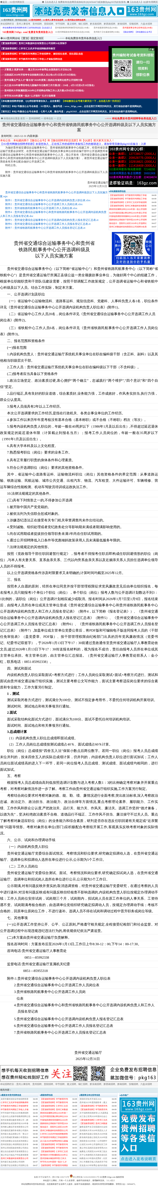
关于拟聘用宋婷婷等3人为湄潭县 (94, 1113)
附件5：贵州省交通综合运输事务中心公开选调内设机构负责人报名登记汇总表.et (52, 220)
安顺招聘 (133, 24)
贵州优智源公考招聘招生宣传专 (14, 1144)
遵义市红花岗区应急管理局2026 (93, 1148)
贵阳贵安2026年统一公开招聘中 (93, 1141)
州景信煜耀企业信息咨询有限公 (14, 1141)
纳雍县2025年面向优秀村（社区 (93, 1158)
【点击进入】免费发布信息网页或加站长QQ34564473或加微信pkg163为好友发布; (85, 2)
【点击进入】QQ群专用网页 (143, 2)
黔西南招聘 (109, 24)
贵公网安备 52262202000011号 (86, 1177)
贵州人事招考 (23, 24)
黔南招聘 (122, 24)
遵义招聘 (71, 24)
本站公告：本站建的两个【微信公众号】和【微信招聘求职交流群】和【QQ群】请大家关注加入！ (57, 140)
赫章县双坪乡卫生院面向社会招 (93, 1127)
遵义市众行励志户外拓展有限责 (14, 1155)
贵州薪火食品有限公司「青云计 (14, 1134)
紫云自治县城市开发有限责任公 (14, 1151)
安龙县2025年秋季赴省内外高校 (93, 1165)
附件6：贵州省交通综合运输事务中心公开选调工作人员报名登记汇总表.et (48, 223)
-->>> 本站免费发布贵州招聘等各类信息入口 (131, 118)
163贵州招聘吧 (34, 20)
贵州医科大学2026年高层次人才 (93, 1130)
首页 (22, 118)
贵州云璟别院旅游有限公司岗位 (14, 1148)
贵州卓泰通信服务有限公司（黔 (14, 1120)
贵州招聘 (37, 24)
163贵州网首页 (7, 20)
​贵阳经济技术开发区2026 (90, 1099)
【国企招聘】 (128, 32)
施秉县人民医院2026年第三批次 (93, 1151)
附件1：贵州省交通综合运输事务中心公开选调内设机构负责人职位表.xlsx (47, 200)
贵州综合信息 (21, 20)
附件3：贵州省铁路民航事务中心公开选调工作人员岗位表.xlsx (41, 208)
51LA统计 (111, 1180)
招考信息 (48, 118)
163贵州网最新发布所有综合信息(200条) (72, 32)
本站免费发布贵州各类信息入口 (83, 38)
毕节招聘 (60, 24)
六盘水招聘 (146, 24)
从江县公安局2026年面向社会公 (93, 1116)
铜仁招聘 (83, 24)
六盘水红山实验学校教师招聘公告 (15, 1116)
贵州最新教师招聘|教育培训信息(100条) (72, 28)
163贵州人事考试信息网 (53, 20)
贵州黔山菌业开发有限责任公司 (14, 1127)
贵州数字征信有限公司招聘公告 (14, 1165)
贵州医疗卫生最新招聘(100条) (107, 32)
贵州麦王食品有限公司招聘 (12, 1162)
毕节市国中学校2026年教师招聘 (14, 1113)
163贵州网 (15, 10)
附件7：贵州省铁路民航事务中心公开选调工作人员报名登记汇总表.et (45, 227)
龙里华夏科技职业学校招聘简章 (14, 1099)
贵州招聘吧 (34, 118)
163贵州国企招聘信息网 (75, 20)
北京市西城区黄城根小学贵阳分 (14, 1137)
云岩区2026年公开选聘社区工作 (93, 1144)
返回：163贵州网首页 (13, 2)
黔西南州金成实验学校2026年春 (14, 1123)
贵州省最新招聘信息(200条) (106, 28)
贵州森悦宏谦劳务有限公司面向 (14, 1130)
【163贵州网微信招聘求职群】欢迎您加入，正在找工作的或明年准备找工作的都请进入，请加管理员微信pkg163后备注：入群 (73, 143)
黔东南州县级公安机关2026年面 (93, 1134)
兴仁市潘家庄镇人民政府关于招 (93, 1162)
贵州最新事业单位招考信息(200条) (137, 28)
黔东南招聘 (96, 24)
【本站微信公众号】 (144, 32)
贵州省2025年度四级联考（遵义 (93, 1102)
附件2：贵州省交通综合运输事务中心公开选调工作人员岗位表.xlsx (44, 204)
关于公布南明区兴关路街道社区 (93, 1155)
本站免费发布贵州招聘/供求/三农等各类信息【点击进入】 (27, 28)
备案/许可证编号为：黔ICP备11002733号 (51, 1177)
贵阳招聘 (48, 24)
